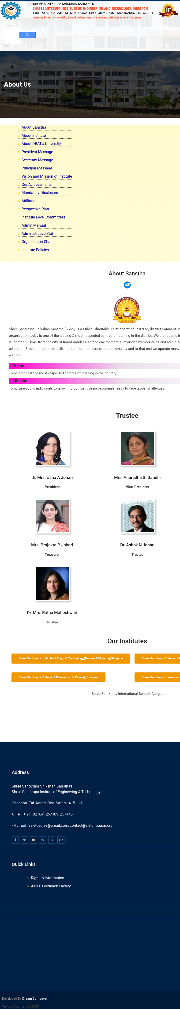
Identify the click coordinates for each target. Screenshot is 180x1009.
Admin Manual (34, 225)
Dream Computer (34, 998)
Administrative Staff (38, 233)
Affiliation (30, 201)
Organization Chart (37, 241)
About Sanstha (34, 127)
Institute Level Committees (43, 217)
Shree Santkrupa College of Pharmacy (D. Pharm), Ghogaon (58, 677)
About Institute (34, 135)
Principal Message (37, 168)
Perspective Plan (35, 209)
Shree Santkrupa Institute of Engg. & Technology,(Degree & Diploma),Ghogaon (71, 658)
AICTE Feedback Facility (51, 886)
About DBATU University (41, 143)
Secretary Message (37, 160)
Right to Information (47, 878)
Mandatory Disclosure (40, 192)
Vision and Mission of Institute (47, 176)
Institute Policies (35, 250)
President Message (37, 152)
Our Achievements (37, 184)
